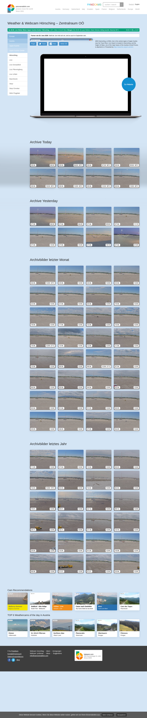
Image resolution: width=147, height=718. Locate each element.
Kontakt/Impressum (15, 699)
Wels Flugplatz (14, 93)
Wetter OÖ (63, 89)
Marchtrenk (13, 79)
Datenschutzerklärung (15, 702)
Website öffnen (82, 129)
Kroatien (90, 9)
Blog (18, 705)
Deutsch (131, 4)
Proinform (14, 696)
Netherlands (121, 9)
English (137, 4)
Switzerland (75, 9)
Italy (83, 9)
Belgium (112, 9)
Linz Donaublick (15, 65)
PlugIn (33, 89)
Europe (130, 9)
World (137, 9)
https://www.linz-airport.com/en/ (123, 84)
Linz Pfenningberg (15, 69)
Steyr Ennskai (14, 88)
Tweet (44, 89)
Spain (97, 9)
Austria (57, 9)
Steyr (11, 84)
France (104, 9)
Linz (10, 60)
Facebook (9, 705)
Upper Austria (14, 46)
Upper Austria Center (17, 50)
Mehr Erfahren (107, 715)
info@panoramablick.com (39, 701)
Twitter (13, 705)
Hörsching (13, 55)
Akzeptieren (121, 715)
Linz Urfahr (13, 74)
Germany (66, 9)
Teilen (54, 89)
